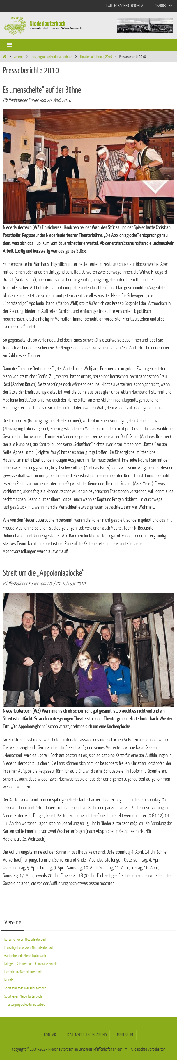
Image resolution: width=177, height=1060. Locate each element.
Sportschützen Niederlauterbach (25, 988)
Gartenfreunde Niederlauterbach (25, 956)
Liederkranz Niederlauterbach (23, 972)
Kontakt (51, 1034)
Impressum (124, 1034)
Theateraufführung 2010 (96, 57)
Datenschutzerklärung (87, 1034)
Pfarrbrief (163, 5)
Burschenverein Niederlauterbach (25, 939)
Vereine (18, 57)
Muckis (8, 980)
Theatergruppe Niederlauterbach (51, 57)
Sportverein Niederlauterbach (23, 996)
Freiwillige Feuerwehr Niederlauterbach (29, 947)
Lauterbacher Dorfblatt (126, 5)
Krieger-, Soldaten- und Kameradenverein (30, 964)
